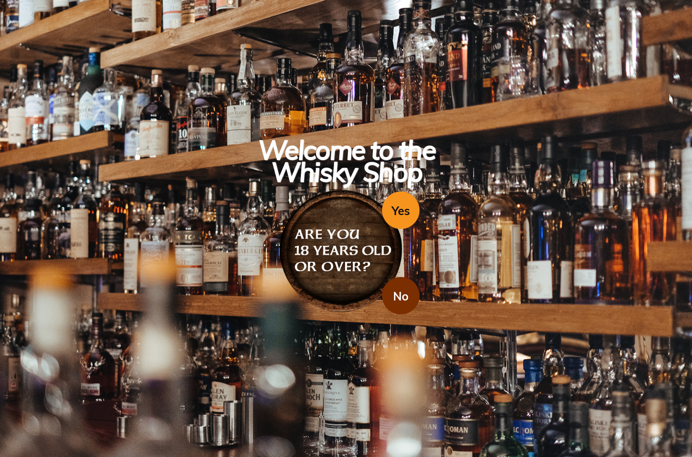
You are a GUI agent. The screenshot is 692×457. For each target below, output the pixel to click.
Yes (401, 211)
